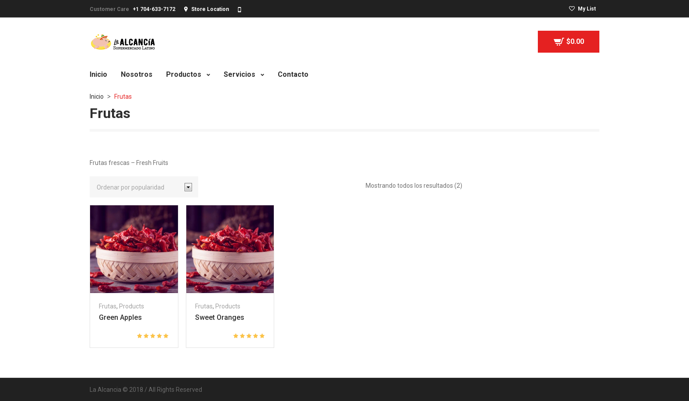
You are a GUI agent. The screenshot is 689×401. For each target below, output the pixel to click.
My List (587, 9)
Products (131, 306)
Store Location (210, 9)
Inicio (97, 96)
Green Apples (120, 317)
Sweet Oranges (219, 317)
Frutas (107, 306)
